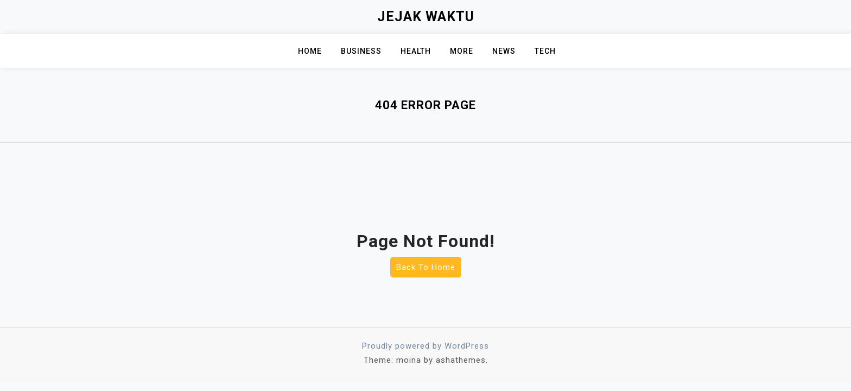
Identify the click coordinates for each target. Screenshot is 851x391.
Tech (545, 51)
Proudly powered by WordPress (425, 346)
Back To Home (425, 267)
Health (416, 51)
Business (361, 51)
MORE (461, 51)
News (504, 51)
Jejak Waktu (425, 16)
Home (310, 51)
